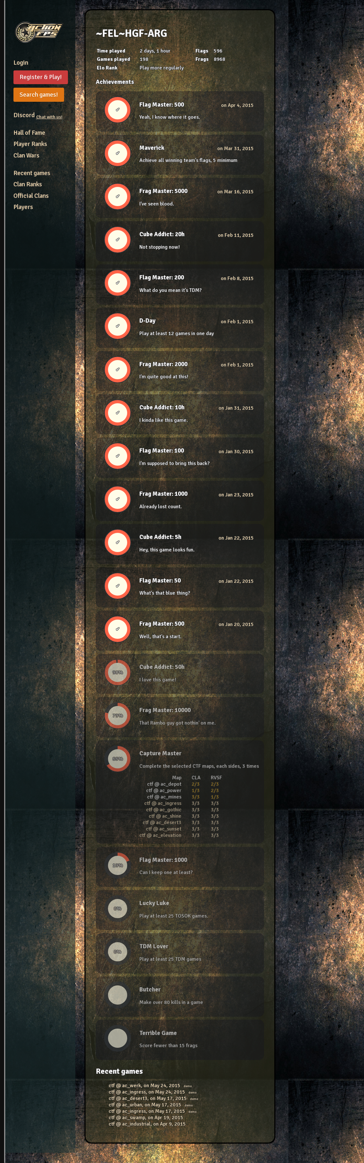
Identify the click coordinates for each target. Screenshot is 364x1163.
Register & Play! (41, 77)
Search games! (39, 95)
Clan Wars (26, 155)
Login (20, 63)
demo (188, 1086)
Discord (37, 115)
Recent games (31, 173)
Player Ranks (30, 144)
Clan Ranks (27, 184)
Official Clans (31, 196)
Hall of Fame (29, 133)
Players (23, 207)
